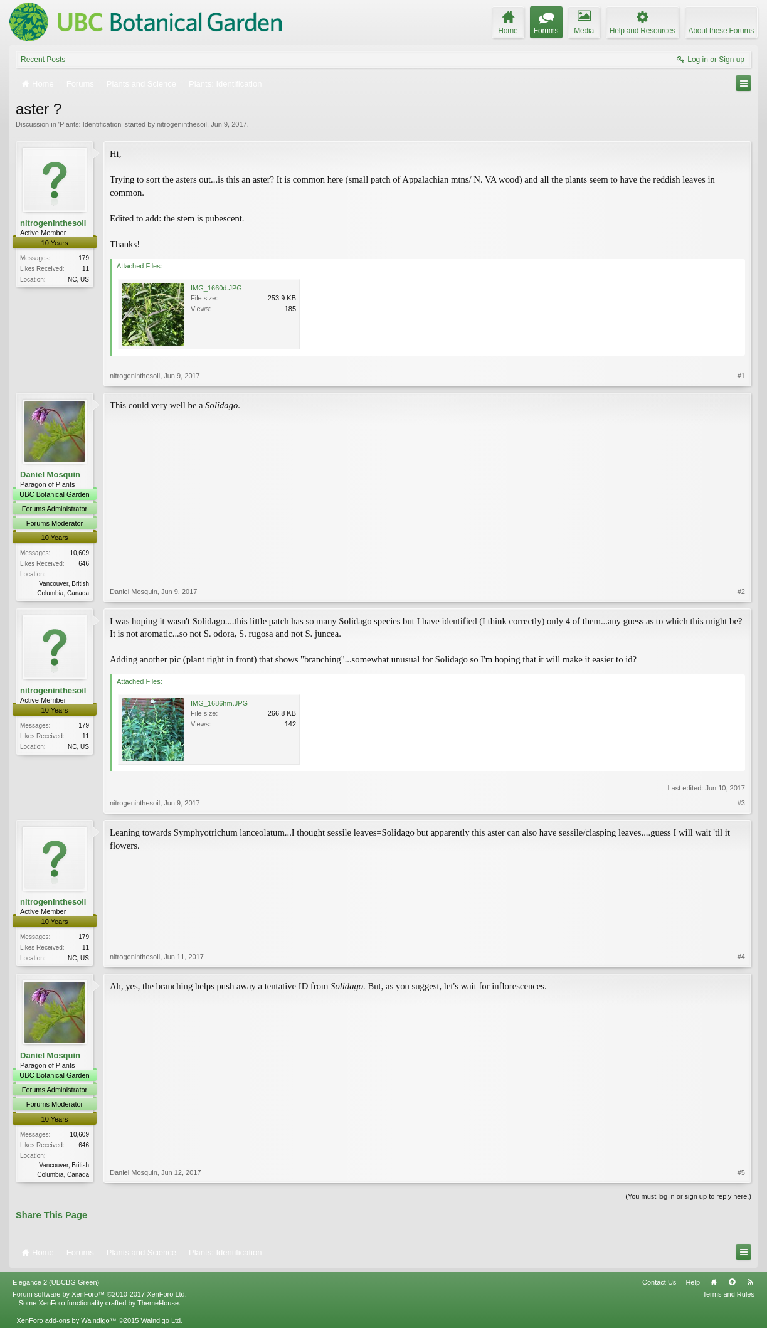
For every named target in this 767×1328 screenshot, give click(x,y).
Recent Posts (43, 59)
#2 (741, 591)
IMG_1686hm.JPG (219, 703)
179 (83, 258)
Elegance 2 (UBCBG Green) (56, 1282)
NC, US (78, 279)
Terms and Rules (728, 1294)
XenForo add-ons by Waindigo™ (66, 1320)
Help (692, 1282)
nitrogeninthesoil (182, 124)
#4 (741, 956)
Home (713, 1282)
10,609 (79, 553)
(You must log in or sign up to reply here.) (688, 1196)
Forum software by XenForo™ (100, 1294)
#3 (741, 803)
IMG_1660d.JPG (216, 288)
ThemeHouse (158, 1303)
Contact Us (659, 1282)
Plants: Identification (90, 124)
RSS (750, 1282)
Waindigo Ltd (160, 1320)
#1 (741, 376)
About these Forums (721, 30)
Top (731, 1282)
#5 (741, 1172)
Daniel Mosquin (50, 474)
